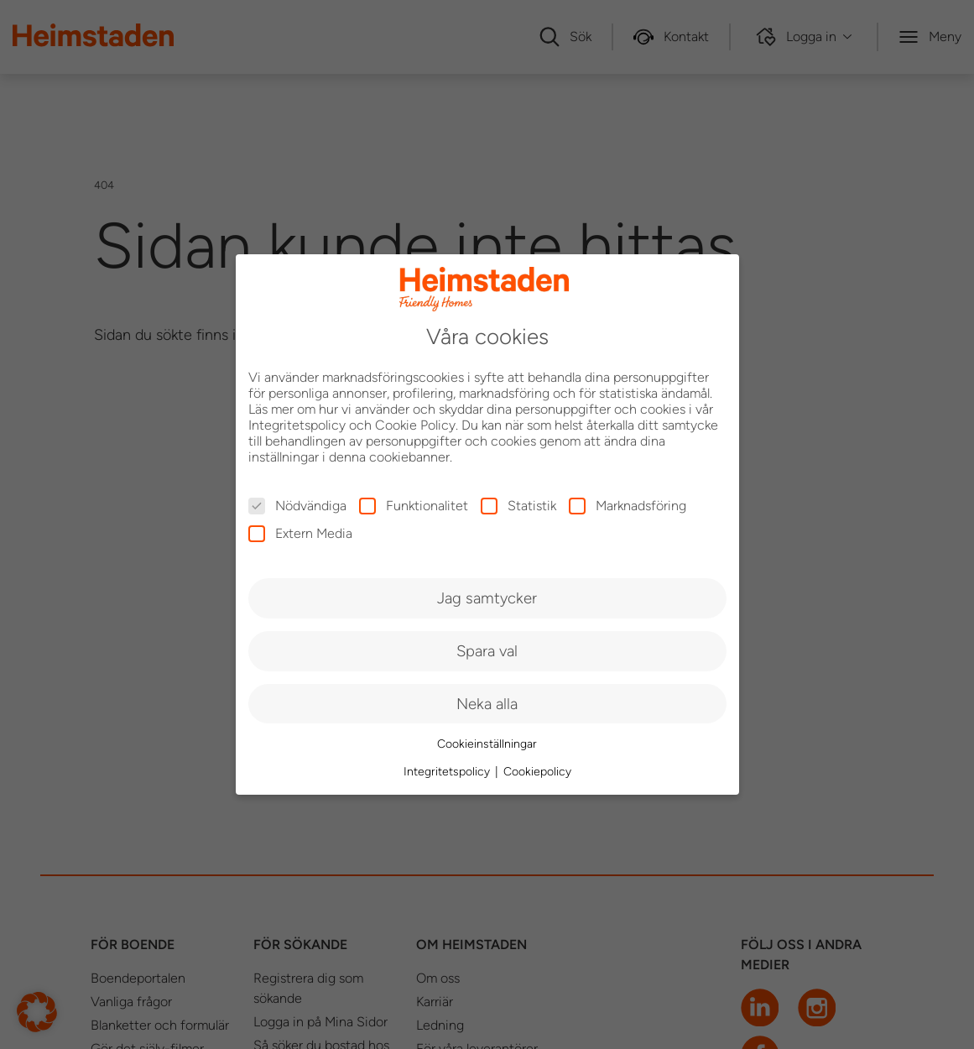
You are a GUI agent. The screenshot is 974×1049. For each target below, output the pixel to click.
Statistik (518, 506)
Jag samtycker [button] (487, 598)
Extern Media (300, 533)
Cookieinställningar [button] (487, 744)
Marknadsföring (627, 506)
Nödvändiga (297, 506)
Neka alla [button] (487, 703)
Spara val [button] (487, 650)
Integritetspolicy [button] (448, 772)
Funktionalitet (413, 506)
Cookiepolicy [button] (537, 772)
